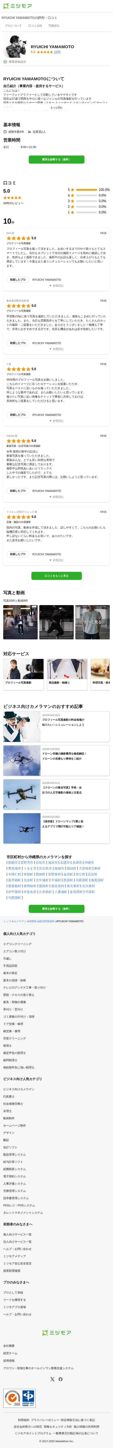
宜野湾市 (26, 862)
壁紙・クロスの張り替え (18, 994)
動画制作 (9, 1118)
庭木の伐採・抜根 (14, 980)
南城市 (59, 868)
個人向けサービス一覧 (17, 1234)
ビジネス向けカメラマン (18, 1089)
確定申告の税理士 (14, 1052)
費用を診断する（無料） (56, 159)
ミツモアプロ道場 (14, 1307)
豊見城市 (14, 868)
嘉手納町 (14, 880)
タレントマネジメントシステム (23, 1212)
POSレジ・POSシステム (19, 1205)
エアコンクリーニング (17, 944)
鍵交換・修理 (11, 1031)
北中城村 (42, 880)
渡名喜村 (57, 886)
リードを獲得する (14, 1299)
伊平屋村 (14, 892)
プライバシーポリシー (45, 1420)
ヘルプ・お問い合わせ (17, 1249)
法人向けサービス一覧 (17, 1241)
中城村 (56, 880)
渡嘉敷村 (14, 886)
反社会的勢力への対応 (28, 1426)
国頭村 (71, 868)
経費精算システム (14, 1169)
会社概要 (9, 1345)
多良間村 (76, 892)
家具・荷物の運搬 (14, 1002)
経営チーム (10, 1353)
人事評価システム (14, 1183)
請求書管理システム (16, 1198)
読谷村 (92, 874)
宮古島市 (45, 868)
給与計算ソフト (13, 1161)
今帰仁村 (14, 874)
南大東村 (73, 886)
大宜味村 (85, 868)
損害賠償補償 (11, 1270)
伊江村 (80, 874)
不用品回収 (10, 965)
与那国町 (14, 897)
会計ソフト (10, 1147)
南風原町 (97, 880)
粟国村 (44, 886)
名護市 (65, 862)
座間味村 (29, 886)
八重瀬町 (60, 892)
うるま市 (29, 868)
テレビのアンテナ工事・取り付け (24, 987)
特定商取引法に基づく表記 (78, 1420)
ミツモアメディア (14, 1256)
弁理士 (7, 1111)
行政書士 (9, 1096)
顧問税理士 (10, 1060)
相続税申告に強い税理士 (18, 1067)
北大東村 (88, 886)
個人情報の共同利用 (86, 1426)
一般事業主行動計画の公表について (75, 1433)
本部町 (28, 874)
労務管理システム (14, 1190)
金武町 (68, 874)
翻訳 (6, 1140)
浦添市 (53, 862)
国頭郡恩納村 (47, 921)
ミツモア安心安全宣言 (17, 1263)
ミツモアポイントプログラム (33, 1433)
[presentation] (13, 26)
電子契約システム (14, 1176)
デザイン (9, 1132)
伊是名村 (29, 892)
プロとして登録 (13, 1292)
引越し (7, 958)
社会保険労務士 (13, 1103)
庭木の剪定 (10, 973)
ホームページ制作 (14, 1125)
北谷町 (28, 880)
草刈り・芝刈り (13, 1009)
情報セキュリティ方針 (58, 1426)
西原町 (68, 880)
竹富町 (90, 892)
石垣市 (40, 862)
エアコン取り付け (14, 951)
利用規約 (23, 1420)
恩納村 (40, 874)
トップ (7, 921)
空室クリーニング (14, 1038)
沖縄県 (33, 921)
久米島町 (45, 892)
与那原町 (82, 880)
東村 (97, 868)
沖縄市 (89, 862)
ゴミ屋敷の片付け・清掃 (18, 1016)
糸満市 (77, 862)
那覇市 (13, 862)
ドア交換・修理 (13, 1023)
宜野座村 (54, 874)
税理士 (7, 1045)
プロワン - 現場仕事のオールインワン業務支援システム (38, 1368)
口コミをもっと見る (56, 575)
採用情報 (9, 1360)
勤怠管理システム (14, 1154)
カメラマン (20, 921)
